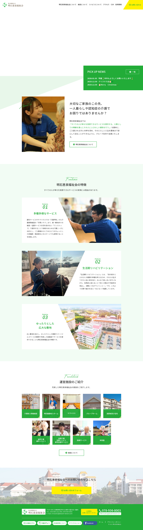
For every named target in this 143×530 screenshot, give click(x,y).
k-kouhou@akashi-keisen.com (62, 514)
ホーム (101, 522)
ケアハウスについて (75, 523)
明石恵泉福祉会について (67, 4)
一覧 (134, 71)
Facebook (90, 523)
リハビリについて (95, 4)
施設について (82, 4)
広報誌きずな (30, 523)
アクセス (106, 4)
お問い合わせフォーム (73, 490)
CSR (112, 4)
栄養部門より (45, 523)
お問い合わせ (136, 5)
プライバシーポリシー (114, 522)
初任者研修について (59, 523)
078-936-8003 (111, 510)
